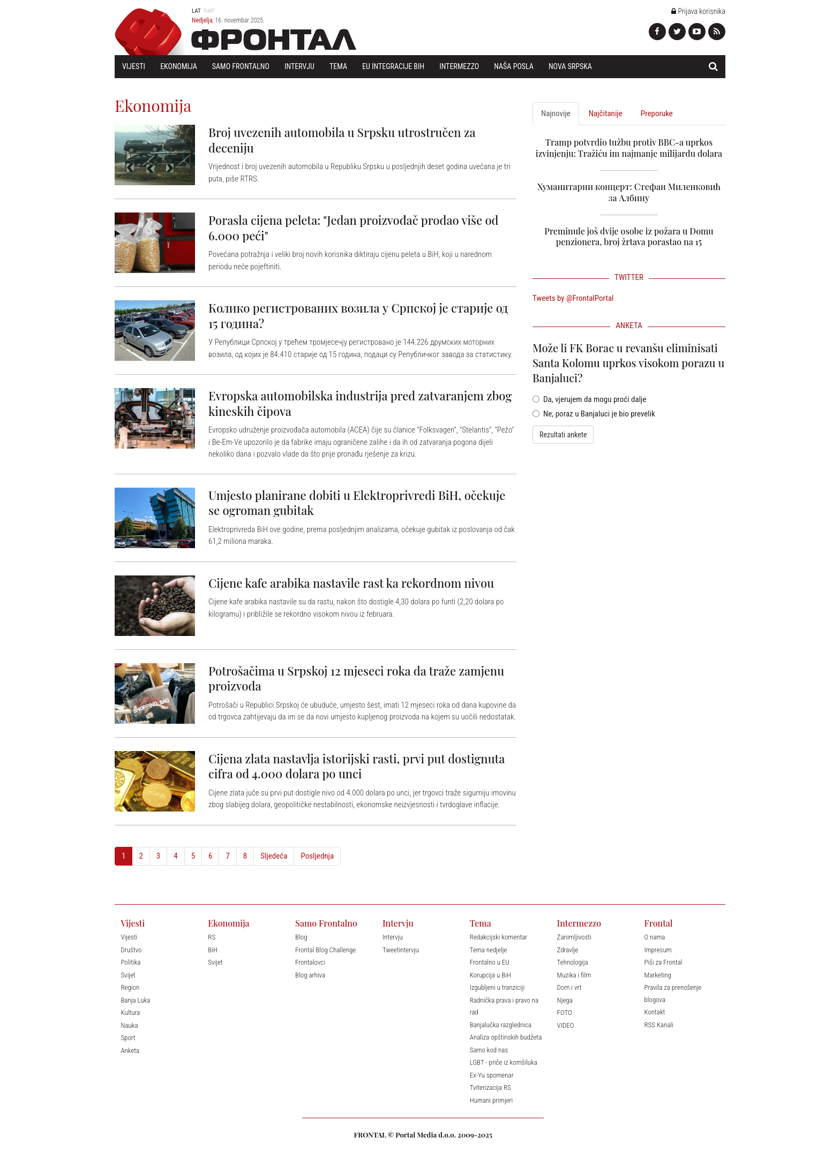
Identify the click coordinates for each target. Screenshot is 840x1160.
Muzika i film (574, 975)
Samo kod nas (489, 1050)
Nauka (129, 1025)
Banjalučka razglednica (500, 1025)
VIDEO (565, 1025)
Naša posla (514, 66)
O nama (654, 937)
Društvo (131, 950)
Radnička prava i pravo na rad (504, 1006)
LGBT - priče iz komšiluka (503, 1062)
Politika (130, 962)
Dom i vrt (569, 987)
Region (130, 987)
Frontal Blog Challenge (325, 950)
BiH (213, 950)
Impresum (657, 950)
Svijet (128, 975)
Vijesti (133, 66)
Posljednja (317, 856)
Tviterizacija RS (490, 1087)
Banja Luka (135, 1000)
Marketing (657, 975)
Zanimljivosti (574, 937)
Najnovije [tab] (556, 113)
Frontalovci (310, 962)
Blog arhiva (310, 975)
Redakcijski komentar (499, 937)
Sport (128, 1038)
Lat (196, 10)
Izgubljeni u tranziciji (497, 987)
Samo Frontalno (240, 66)
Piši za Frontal (663, 962)
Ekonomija (178, 66)
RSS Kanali (658, 1025)
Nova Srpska (570, 66)
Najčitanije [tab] (605, 113)
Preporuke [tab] (657, 113)
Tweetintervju (400, 950)
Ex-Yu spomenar (492, 1075)
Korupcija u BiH (490, 975)
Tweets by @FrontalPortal (573, 298)
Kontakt (654, 1012)
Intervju (299, 66)
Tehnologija (572, 962)
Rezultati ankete (563, 434)
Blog (301, 937)
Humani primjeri (491, 1100)
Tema (338, 66)
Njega (565, 1000)
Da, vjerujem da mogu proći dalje (589, 399)
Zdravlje (568, 950)
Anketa (130, 1051)
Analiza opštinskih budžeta (506, 1037)
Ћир (208, 10)
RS (211, 937)
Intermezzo (459, 66)
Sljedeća (273, 856)
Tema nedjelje (488, 950)
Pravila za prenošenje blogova (672, 993)
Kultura (130, 1013)
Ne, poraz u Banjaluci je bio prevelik (593, 414)
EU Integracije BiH (393, 66)
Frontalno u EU (489, 962)
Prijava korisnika (698, 11)
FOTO (564, 1013)
